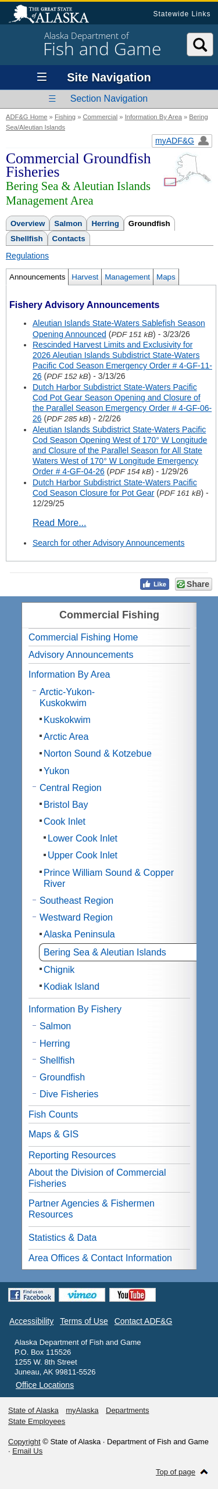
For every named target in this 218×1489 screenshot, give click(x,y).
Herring (105, 223)
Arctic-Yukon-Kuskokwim (67, 697)
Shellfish (26, 238)
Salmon (68, 223)
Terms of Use (84, 1321)
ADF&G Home (27, 116)
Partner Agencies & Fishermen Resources (91, 1208)
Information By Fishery (74, 1009)
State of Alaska (55, 15)
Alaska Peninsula (79, 934)
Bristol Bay (66, 805)
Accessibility (31, 1321)
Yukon (56, 771)
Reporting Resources (72, 1155)
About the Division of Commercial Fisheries (97, 1178)
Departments (127, 1410)
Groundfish (149, 223)
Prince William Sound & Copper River (109, 878)
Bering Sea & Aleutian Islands (105, 952)
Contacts (68, 238)
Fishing (65, 116)
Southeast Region (76, 900)
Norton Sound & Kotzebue (98, 753)
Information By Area (153, 116)
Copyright (24, 1441)
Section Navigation (109, 98)
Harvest (85, 277)
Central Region (71, 788)
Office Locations (45, 1385)
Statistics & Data (62, 1238)
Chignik (59, 970)
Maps (166, 277)
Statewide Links (181, 14)
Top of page (175, 1471)
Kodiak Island (71, 987)
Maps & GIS (53, 1134)
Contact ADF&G (144, 1321)
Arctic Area (66, 737)
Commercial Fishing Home (83, 637)
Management (127, 277)
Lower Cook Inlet (82, 838)
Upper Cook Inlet (82, 855)
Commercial (100, 116)
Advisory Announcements (81, 655)
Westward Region (76, 917)
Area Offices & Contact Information (100, 1258)
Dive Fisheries (69, 1094)
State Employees (36, 1421)
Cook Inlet (64, 821)
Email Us (27, 1451)
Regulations (27, 255)
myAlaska (82, 1410)
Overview (27, 223)
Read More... (59, 523)
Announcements (37, 277)
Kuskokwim (67, 720)
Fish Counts (53, 1114)
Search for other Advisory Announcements (108, 542)
